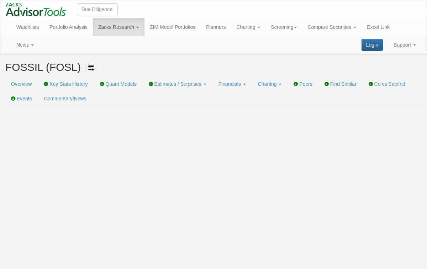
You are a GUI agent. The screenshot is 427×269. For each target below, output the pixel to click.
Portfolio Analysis (68, 27)
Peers (303, 84)
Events (21, 98)
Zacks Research (118, 27)
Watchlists (27, 27)
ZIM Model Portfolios (172, 27)
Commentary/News (65, 98)
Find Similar (341, 84)
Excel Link (378, 27)
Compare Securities (331, 27)
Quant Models (118, 84)
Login (372, 45)
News (25, 45)
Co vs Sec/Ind (387, 84)
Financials (232, 84)
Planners (216, 27)
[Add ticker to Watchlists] (91, 67)
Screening (284, 27)
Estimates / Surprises (177, 84)
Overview (21, 84)
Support (405, 45)
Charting (248, 27)
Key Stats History (66, 84)
